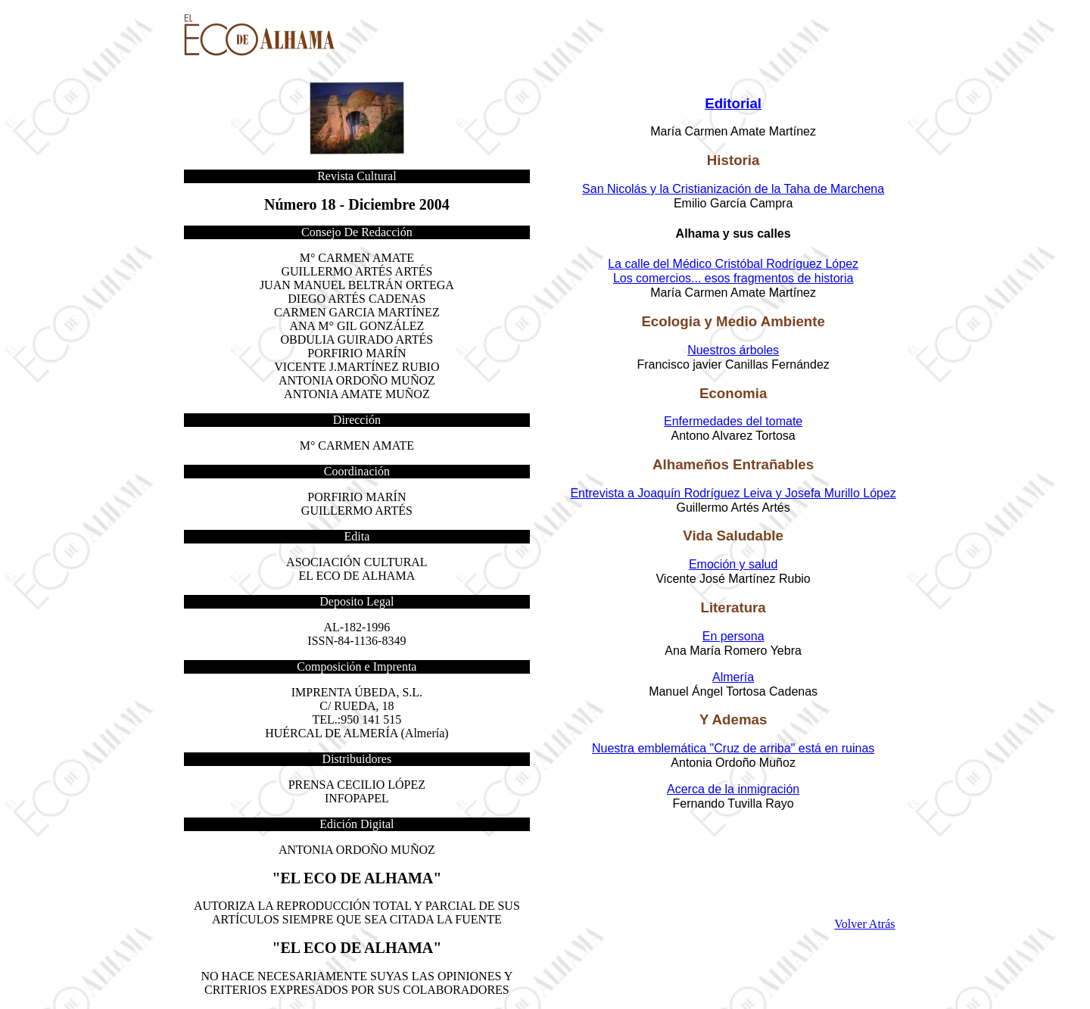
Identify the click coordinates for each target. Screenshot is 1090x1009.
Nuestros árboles (733, 350)
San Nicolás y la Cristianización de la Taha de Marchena (733, 188)
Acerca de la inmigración (733, 789)
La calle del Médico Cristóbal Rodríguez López (733, 263)
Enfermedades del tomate (733, 421)
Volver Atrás (864, 923)
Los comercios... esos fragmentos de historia (733, 278)
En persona (733, 636)
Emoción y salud (733, 564)
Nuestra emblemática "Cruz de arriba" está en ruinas (733, 748)
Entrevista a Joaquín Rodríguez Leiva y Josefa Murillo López (732, 493)
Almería (733, 677)
